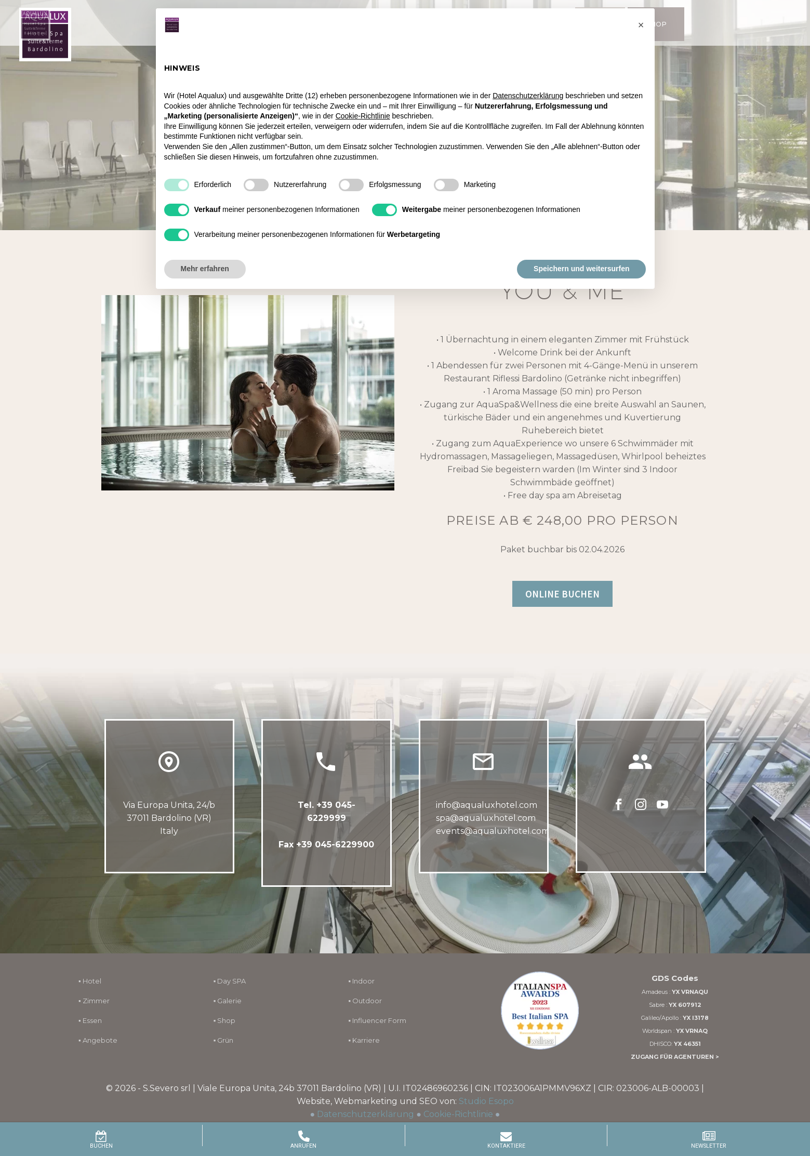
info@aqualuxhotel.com (486, 823)
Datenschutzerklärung (365, 1114)
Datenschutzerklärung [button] (528, 95)
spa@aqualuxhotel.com (486, 836)
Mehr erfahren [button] (205, 268)
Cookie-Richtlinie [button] (363, 116)
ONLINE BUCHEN (562, 594)
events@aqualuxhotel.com (493, 849)
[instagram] (640, 824)
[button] (641, 25)
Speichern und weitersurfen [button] (581, 268)
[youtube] (662, 824)
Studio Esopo (486, 1101)
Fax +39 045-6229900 (326, 848)
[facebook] (619, 824)
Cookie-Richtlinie (458, 1114)
